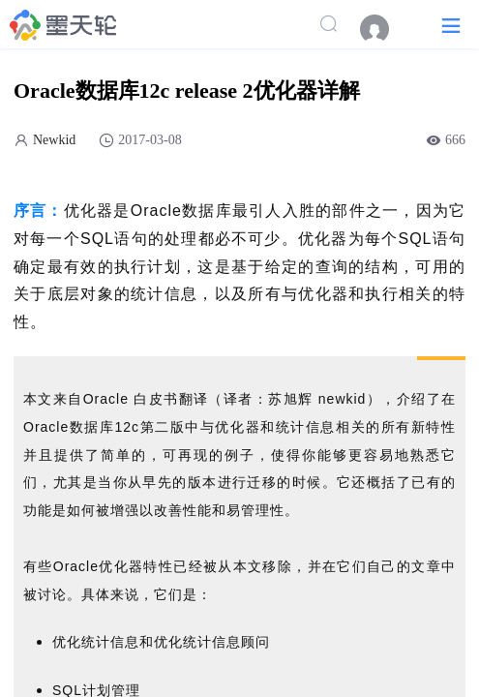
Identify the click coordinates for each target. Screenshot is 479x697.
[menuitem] (384, 29)
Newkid (54, 140)
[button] (451, 24)
